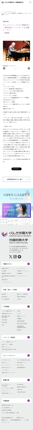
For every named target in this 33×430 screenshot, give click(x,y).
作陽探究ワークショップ (23, 271)
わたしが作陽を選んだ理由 (23, 360)
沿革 (3, 325)
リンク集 (26, 420)
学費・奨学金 (5, 279)
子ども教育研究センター (7, 407)
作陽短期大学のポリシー (7, 313)
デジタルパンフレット (22, 276)
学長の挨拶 (4, 322)
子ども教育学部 (5, 299)
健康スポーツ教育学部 (22, 294)
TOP (2, 12)
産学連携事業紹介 (21, 367)
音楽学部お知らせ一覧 (10, 12)
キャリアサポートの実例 (7, 388)
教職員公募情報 (21, 321)
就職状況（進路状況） (22, 387)
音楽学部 (4, 294)
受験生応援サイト (6, 268)
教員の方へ (5, 420)
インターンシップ (6, 390)
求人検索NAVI (20, 384)
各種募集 (19, 318)
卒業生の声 (19, 389)
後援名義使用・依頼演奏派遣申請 (21, 327)
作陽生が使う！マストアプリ (8, 372)
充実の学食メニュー (22, 362)
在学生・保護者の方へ (8, 418)
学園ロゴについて (21, 316)
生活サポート (5, 362)
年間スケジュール (6, 346)
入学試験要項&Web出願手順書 (8, 276)
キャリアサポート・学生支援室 (6, 385)
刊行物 (18, 311)
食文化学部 (4, 296)
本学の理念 (4, 320)
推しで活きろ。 (20, 365)
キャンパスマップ (6, 365)
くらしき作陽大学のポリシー (8, 311)
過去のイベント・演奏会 (7, 344)
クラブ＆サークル (6, 360)
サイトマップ (5, 422)
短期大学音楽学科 (21, 296)
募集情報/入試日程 (6, 273)
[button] (4, 68)
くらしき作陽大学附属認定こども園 (10, 412)
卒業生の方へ (20, 418)
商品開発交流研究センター (8, 405)
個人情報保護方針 (16, 420)
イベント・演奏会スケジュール (9, 341)
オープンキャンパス (6, 282)
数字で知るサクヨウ (6, 367)
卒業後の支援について (7, 393)
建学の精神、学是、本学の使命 (6, 316)
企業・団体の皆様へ (21, 392)
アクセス (19, 313)
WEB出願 (4, 271)
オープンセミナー (21, 268)
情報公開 (19, 330)
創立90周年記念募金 (22, 323)
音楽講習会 (19, 273)
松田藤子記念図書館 (6, 410)
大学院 (18, 299)
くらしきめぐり (5, 370)
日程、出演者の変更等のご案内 (9, 349)
